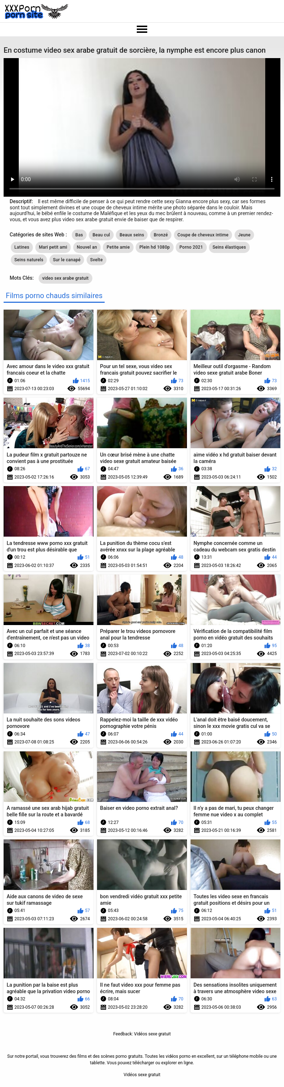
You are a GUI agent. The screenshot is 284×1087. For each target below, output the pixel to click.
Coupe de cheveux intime (203, 234)
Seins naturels (28, 259)
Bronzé (161, 234)
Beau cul (101, 234)
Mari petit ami (53, 247)
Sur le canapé (67, 259)
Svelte (96, 259)
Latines (21, 247)
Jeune (244, 234)
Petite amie (118, 247)
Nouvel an (87, 247)
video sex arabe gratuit (65, 278)
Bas (79, 234)
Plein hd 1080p (154, 247)
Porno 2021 (191, 247)
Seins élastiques (229, 247)
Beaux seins (131, 234)
